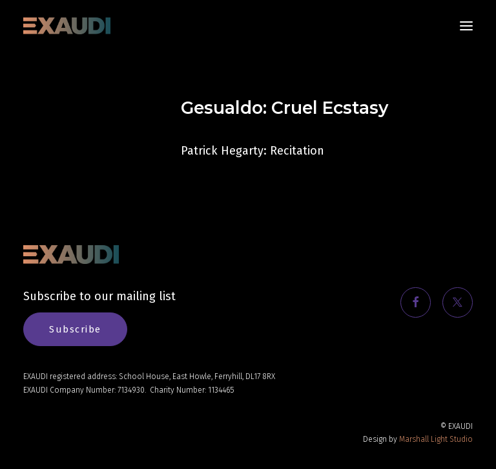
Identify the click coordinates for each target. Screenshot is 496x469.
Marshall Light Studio (436, 439)
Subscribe (75, 329)
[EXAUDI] (66, 25)
